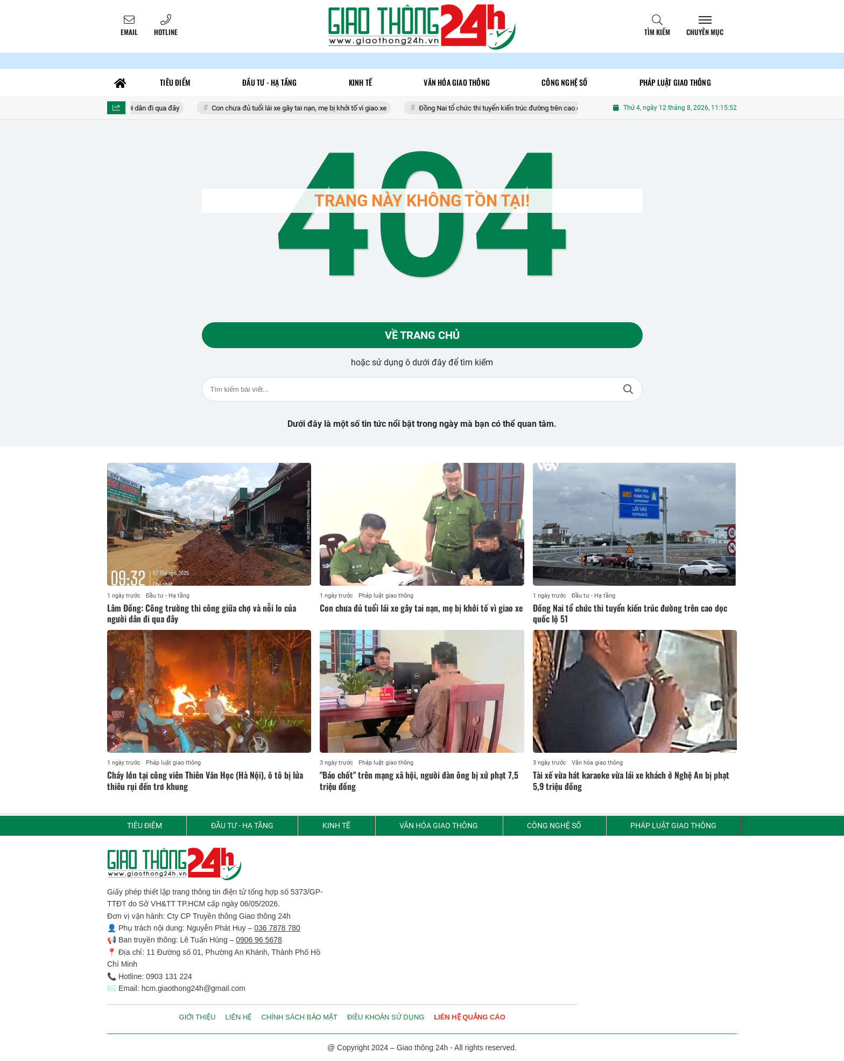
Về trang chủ (422, 335)
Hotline (166, 31)
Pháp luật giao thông (385, 595)
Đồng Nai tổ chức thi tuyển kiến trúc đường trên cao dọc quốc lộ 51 (527, 108)
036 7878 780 (277, 928)
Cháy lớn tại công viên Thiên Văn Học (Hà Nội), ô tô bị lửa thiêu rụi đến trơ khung (205, 780)
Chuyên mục (704, 31)
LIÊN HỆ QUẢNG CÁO (469, 1017)
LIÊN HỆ (239, 1017)
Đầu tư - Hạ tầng (167, 595)
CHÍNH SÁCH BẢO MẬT (299, 1017)
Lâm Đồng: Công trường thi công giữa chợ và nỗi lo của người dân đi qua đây (201, 613)
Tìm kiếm (657, 31)
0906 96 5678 (259, 939)
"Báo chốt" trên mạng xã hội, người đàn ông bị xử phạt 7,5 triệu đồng (419, 780)
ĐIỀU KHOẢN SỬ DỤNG (385, 1017)
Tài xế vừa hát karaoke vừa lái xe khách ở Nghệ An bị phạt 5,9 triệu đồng (631, 780)
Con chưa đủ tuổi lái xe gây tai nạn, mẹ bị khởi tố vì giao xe (306, 108)
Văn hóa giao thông (597, 762)
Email (129, 31)
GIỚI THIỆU (197, 1017)
